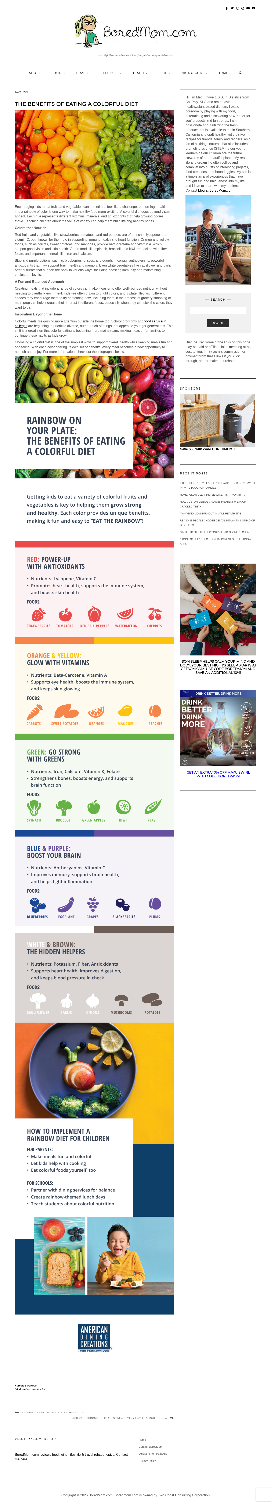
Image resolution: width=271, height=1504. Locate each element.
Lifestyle (110, 73)
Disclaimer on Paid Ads (153, 1453)
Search (218, 323)
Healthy (141, 73)
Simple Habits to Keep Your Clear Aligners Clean (215, 532)
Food (58, 73)
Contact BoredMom (150, 1446)
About (35, 73)
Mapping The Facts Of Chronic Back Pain (52, 1412)
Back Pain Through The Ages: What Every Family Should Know (119, 1418)
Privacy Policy (147, 1460)
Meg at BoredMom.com (216, 190)
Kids (166, 73)
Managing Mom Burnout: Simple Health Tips (210, 513)
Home (223, 73)
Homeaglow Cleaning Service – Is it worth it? (212, 494)
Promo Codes (194, 73)
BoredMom (31, 1385)
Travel (82, 73)
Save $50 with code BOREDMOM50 (208, 449)
